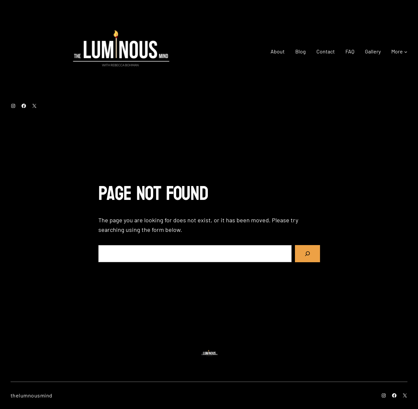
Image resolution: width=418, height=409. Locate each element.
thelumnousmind (31, 395)
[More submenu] (405, 51)
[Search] (307, 253)
